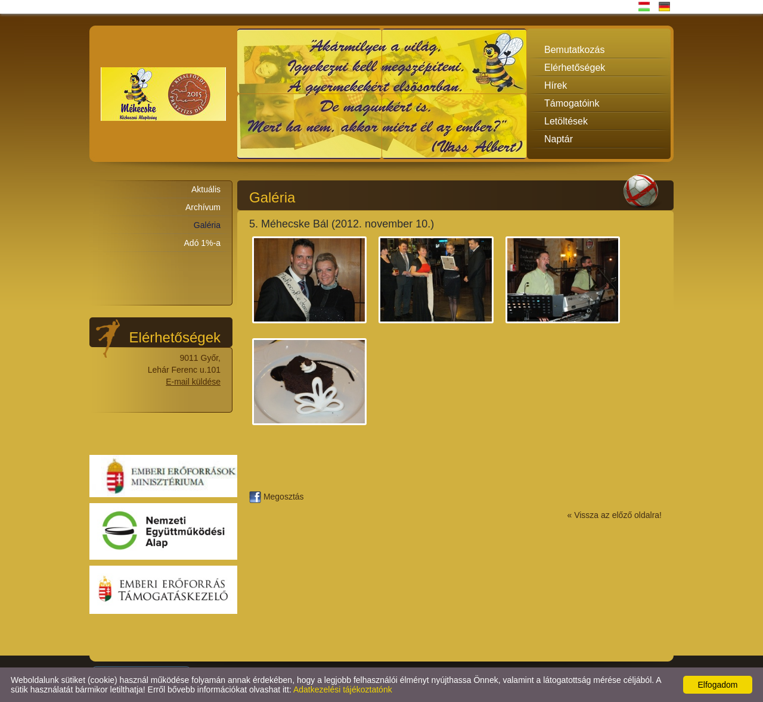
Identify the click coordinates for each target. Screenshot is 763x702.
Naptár (558, 139)
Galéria (207, 225)
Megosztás (276, 496)
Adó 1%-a (202, 243)
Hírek (555, 85)
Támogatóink (572, 103)
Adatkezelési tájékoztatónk (342, 689)
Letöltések (566, 121)
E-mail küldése (193, 381)
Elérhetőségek (574, 68)
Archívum (203, 207)
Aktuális (206, 189)
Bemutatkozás (574, 50)
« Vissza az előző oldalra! (614, 515)
